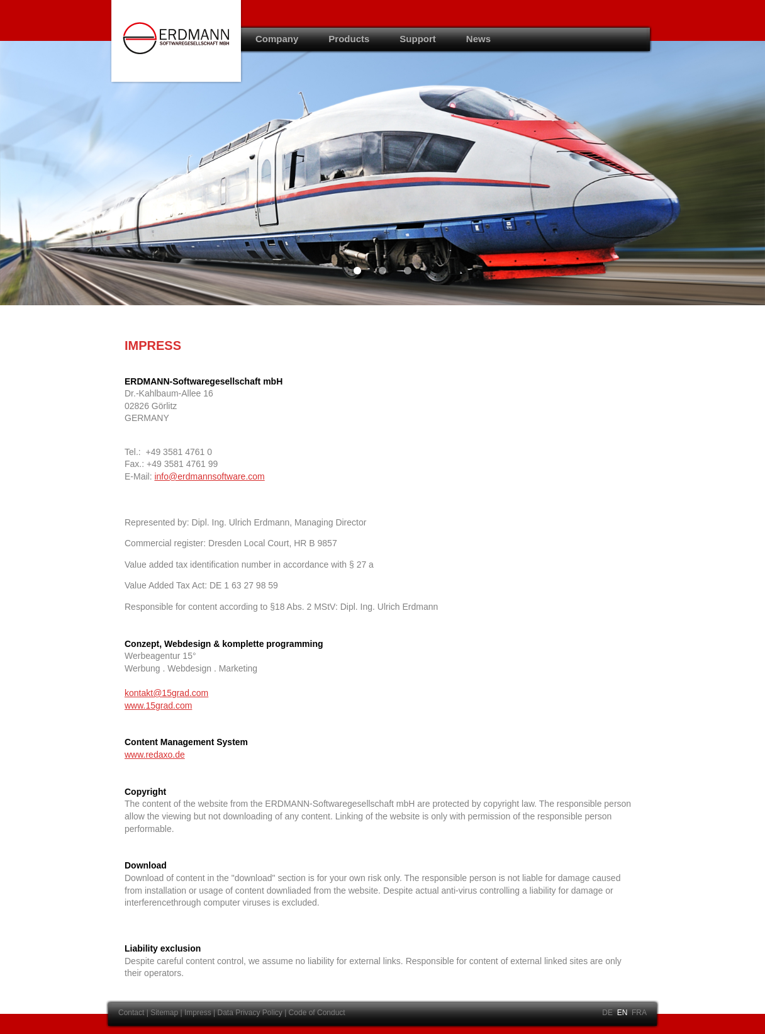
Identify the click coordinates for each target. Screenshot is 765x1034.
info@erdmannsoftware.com (209, 476)
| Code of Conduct (314, 1012)
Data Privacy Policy (250, 1012)
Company (276, 38)
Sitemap (164, 1012)
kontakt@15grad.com (166, 693)
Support (417, 38)
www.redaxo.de (155, 755)
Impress (197, 1012)
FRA (639, 1012)
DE (607, 1012)
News (478, 38)
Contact (131, 1012)
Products (348, 38)
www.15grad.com (158, 705)
